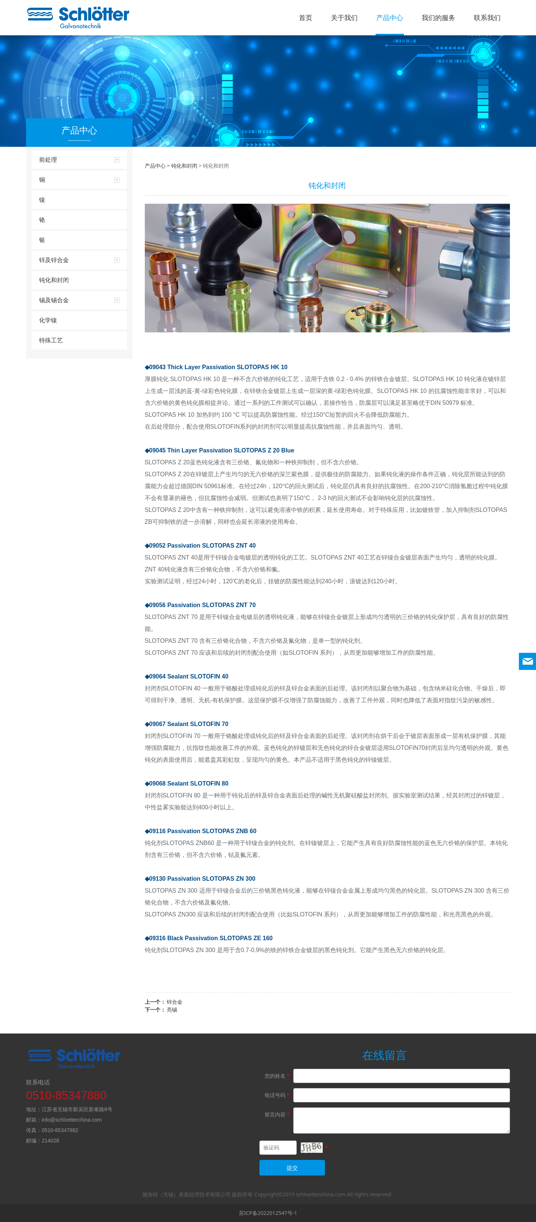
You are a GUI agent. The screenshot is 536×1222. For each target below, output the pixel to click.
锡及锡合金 (54, 300)
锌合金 (174, 1001)
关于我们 (344, 17)
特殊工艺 (51, 340)
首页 (305, 17)
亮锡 (172, 1009)
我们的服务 (438, 17)
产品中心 (389, 17)
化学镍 (48, 320)
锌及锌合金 (54, 260)
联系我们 (487, 17)
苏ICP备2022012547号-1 (268, 1212)
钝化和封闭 (54, 280)
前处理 (48, 159)
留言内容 (278, 1114)
